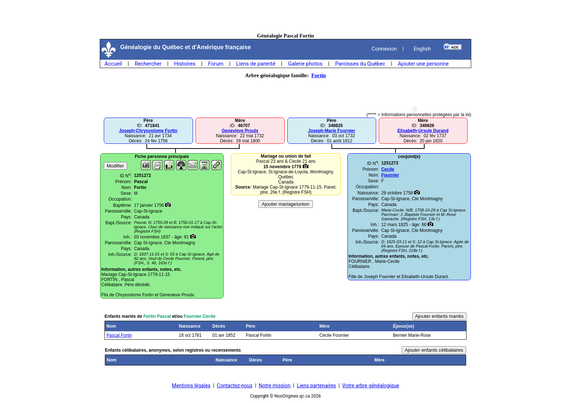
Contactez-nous (234, 385)
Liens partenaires (316, 385)
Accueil (113, 63)
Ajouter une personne (423, 63)
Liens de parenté (256, 63)
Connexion (384, 49)
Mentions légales (191, 385)
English (422, 49)
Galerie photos (305, 63)
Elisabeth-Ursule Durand (422, 130)
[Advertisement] (285, 16)
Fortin (318, 75)
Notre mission (275, 385)
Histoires (184, 63)
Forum (215, 63)
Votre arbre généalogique (370, 385)
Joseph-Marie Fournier (331, 130)
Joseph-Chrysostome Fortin (148, 130)
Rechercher (148, 63)
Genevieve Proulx (240, 130)
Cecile (387, 169)
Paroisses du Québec (360, 63)
